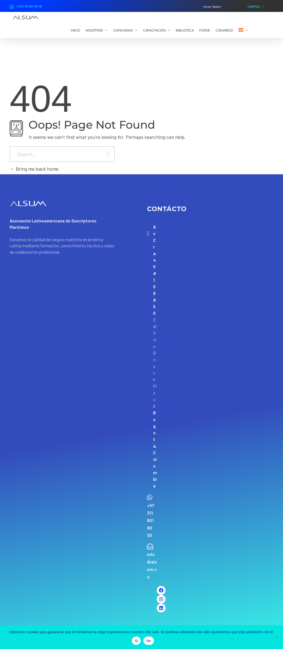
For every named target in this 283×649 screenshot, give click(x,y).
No (148, 641)
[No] (276, 637)
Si (136, 641)
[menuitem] (243, 30)
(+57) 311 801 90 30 (29, 6)
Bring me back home (34, 169)
